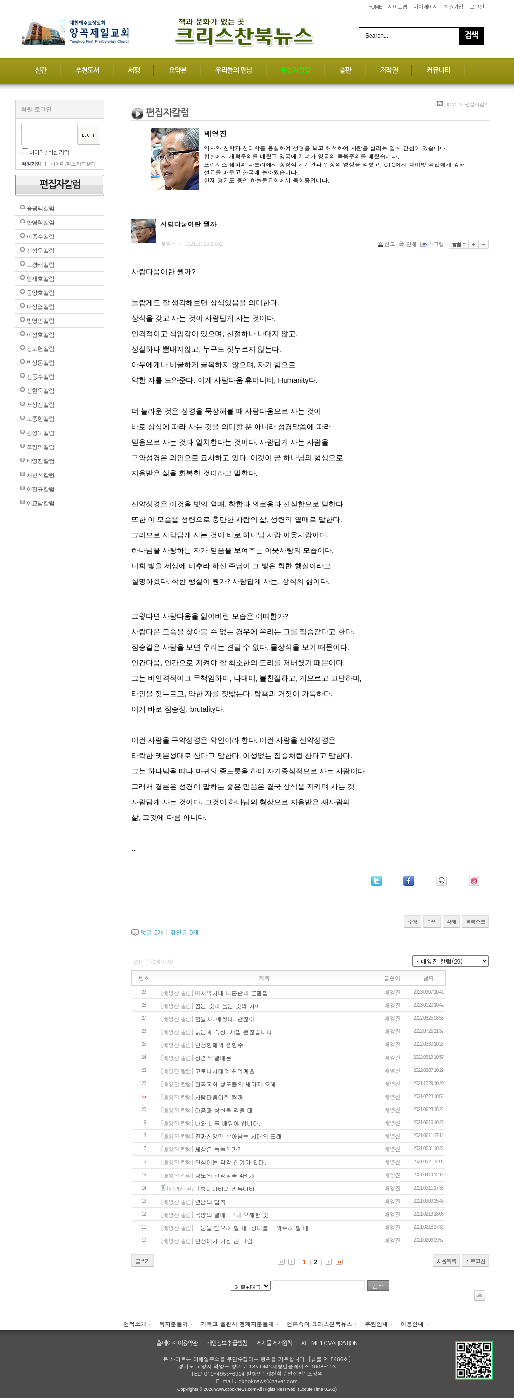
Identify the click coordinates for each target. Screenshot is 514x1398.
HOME (375, 6)
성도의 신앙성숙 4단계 (224, 1175)
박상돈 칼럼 (40, 362)
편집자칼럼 (296, 70)
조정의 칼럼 (40, 447)
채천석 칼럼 (40, 475)
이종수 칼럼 (40, 236)
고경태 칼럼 (40, 264)
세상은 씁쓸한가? (218, 1149)
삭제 (451, 921)
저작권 (389, 70)
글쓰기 (142, 1260)
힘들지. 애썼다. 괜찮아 (225, 1018)
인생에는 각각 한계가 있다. (230, 1162)
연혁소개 (134, 1324)
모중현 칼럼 (40, 419)
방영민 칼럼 (40, 320)
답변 (432, 921)
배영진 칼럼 (40, 461)
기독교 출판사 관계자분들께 (237, 1324)
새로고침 (475, 1260)
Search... (376, 35)
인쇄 (408, 244)
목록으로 (475, 921)
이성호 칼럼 (40, 334)
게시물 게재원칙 (274, 1343)
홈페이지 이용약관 (177, 1343)
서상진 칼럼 (40, 405)
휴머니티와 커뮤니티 (227, 1188)
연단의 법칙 (210, 1201)
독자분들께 (173, 1324)
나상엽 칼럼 (40, 306)
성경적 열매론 (213, 1058)
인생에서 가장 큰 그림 (224, 1240)
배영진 (392, 992)
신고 (387, 244)
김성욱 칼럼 (40, 433)
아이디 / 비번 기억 (45, 152)
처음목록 (446, 1260)
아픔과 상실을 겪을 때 (224, 1110)
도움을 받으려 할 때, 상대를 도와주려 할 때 (252, 1227)
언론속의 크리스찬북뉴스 (319, 1324)
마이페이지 (426, 6)
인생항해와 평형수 (219, 1045)
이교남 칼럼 (40, 503)
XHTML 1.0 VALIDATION (329, 1343)
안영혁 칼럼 (40, 222)
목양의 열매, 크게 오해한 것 (231, 1214)
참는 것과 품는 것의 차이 (227, 1005)
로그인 (477, 6)
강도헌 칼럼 (40, 348)
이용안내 (412, 1324)
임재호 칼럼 (40, 278)
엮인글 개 (184, 932)
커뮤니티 (438, 70)
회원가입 (453, 6)
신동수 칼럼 (40, 376)
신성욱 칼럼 (40, 250)
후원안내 (376, 1324)
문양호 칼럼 (40, 292)
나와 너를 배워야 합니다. (227, 1123)
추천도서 (87, 70)
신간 (40, 70)
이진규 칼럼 (40, 489)
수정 (412, 921)
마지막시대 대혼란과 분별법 (231, 992)
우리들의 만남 (233, 70)
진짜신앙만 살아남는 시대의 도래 (238, 1136)
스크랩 (433, 244)
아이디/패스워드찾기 (73, 163)
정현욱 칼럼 (40, 390)
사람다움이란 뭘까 (219, 1097)
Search (471, 36)
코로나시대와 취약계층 (225, 1071)
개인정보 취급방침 (227, 1343)
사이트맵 (397, 6)
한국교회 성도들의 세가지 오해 (235, 1084)
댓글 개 (152, 932)
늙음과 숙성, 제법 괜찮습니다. (234, 1031)
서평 (134, 70)
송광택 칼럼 (40, 208)
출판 (345, 70)
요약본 (177, 70)
